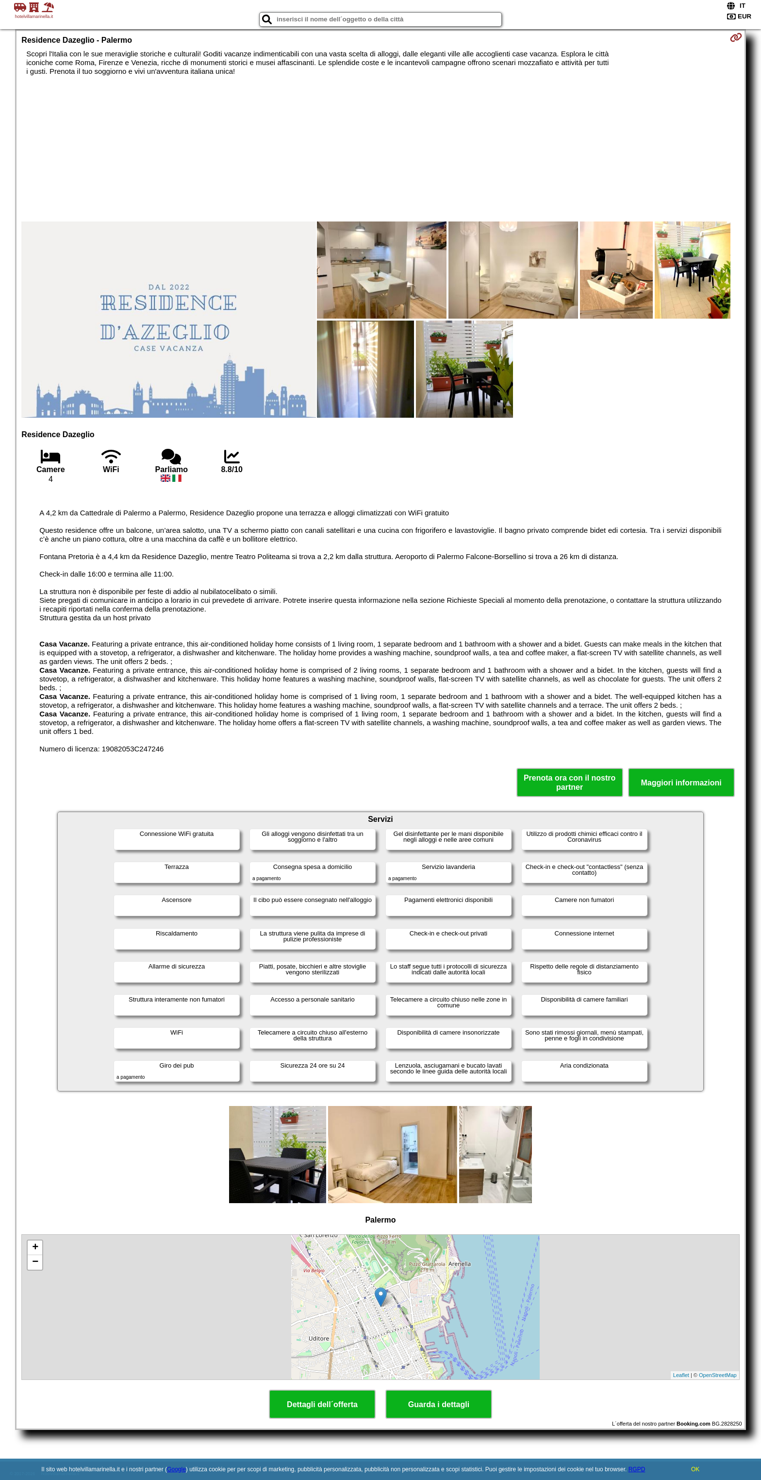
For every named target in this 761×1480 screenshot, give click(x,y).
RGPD (637, 1469)
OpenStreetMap (718, 1375)
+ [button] (35, 1248)
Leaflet (681, 1375)
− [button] (35, 1262)
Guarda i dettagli (438, 1404)
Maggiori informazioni (681, 783)
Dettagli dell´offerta (322, 1404)
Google (176, 1469)
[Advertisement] (380, 149)
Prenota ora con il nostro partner (569, 782)
